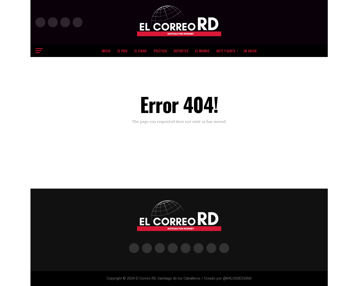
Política (160, 50)
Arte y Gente (225, 50)
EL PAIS (122, 50)
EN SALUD (250, 50)
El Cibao (140, 50)
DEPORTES (181, 50)
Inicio (106, 50)
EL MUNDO (202, 50)
